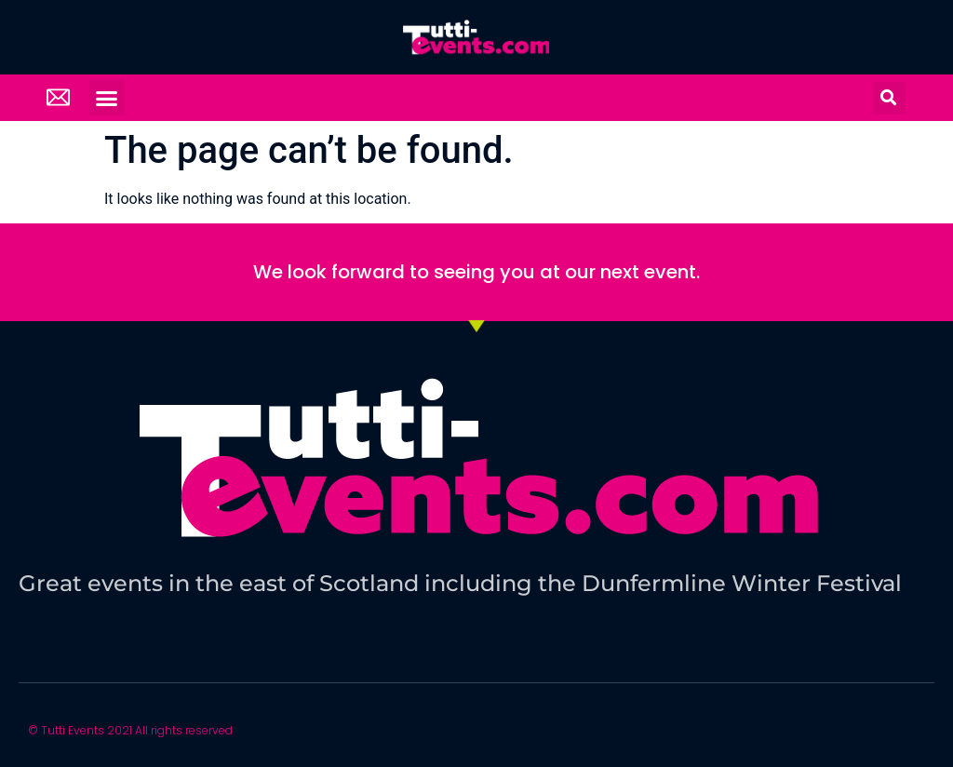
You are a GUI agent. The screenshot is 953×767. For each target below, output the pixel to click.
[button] (107, 97)
